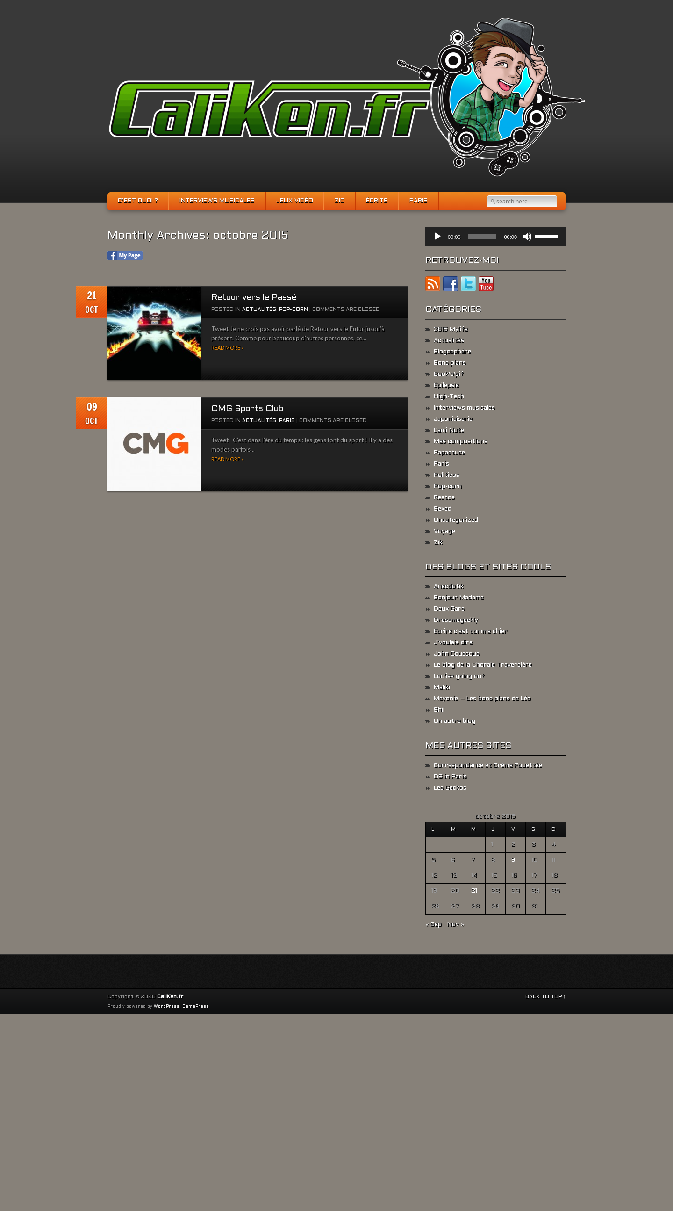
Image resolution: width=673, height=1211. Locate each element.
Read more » (227, 348)
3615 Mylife (451, 329)
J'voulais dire (453, 643)
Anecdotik (449, 587)
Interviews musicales (217, 201)
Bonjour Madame (459, 598)
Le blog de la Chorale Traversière (483, 665)
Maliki (442, 688)
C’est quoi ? (138, 201)
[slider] (482, 236)
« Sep (433, 925)
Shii (439, 710)
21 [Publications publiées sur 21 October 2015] (474, 891)
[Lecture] (437, 236)
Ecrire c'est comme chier (471, 631)
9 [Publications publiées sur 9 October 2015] (513, 860)
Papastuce (449, 453)
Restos (444, 498)
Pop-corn (293, 309)
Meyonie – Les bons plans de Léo (482, 699)
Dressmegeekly (456, 620)
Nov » (455, 925)
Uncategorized (456, 520)
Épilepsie (446, 386)
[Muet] (527, 236)
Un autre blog (454, 721)
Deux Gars (449, 609)
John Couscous (457, 654)
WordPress (166, 1007)
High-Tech (449, 397)
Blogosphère (452, 352)
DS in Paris (450, 777)
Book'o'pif (449, 374)
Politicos (446, 475)
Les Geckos (450, 788)
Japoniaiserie (453, 419)
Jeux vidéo (294, 201)
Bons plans (450, 363)
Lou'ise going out (459, 676)
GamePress (195, 1007)
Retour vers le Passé (253, 298)
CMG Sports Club (247, 409)
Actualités (259, 309)
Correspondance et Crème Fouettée (488, 766)
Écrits (377, 201)
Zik (438, 543)
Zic (339, 201)
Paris (418, 201)
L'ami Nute (449, 430)
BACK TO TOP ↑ (545, 997)
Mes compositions (460, 442)
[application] (495, 236)
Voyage (444, 531)
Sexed (442, 509)
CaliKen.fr (170, 997)
